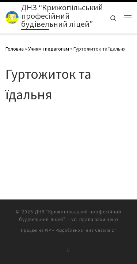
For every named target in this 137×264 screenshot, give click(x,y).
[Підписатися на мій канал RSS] (69, 241)
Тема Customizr (100, 222)
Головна (14, 48)
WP (48, 222)
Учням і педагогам (48, 48)
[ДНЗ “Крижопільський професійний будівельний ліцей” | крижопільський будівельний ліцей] (12, 17)
